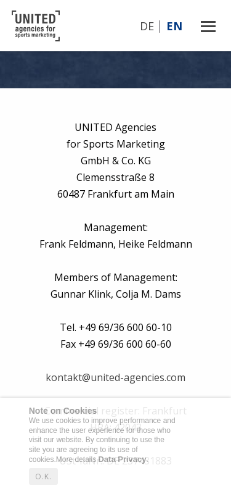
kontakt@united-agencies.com (115, 377)
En (174, 26)
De (147, 26)
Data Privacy (122, 459)
